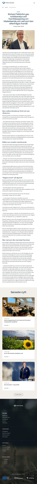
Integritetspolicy (5, 448)
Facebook (6, 459)
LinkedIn (5, 461)
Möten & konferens (6, 433)
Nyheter (6, 7)
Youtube (5, 462)
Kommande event (6, 417)
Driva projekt (5, 436)
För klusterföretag (6, 447)
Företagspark (5, 431)
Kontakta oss (5, 419)
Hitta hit (4, 421)
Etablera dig (4, 415)
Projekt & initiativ (5, 435)
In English (4, 450)
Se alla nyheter (18, 394)
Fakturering (4, 422)
